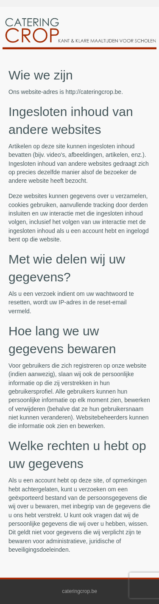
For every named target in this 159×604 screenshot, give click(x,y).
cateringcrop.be (79, 591)
